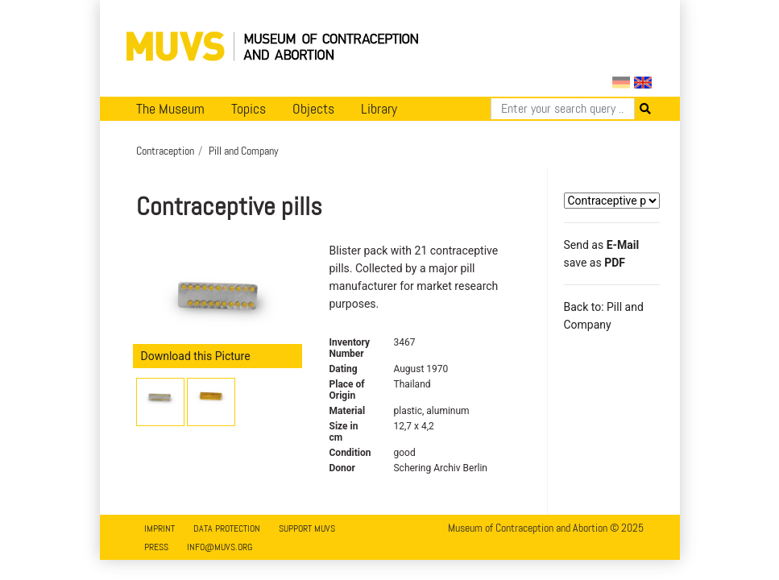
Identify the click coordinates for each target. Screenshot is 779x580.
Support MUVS (307, 528)
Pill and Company (244, 150)
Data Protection (226, 528)
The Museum (170, 108)
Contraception (165, 150)
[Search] (563, 108)
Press (156, 547)
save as (594, 262)
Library (379, 108)
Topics (248, 108)
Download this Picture (196, 356)
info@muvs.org (219, 547)
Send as (602, 244)
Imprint (159, 528)
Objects (313, 108)
